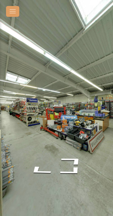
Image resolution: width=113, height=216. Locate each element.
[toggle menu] (12, 11)
